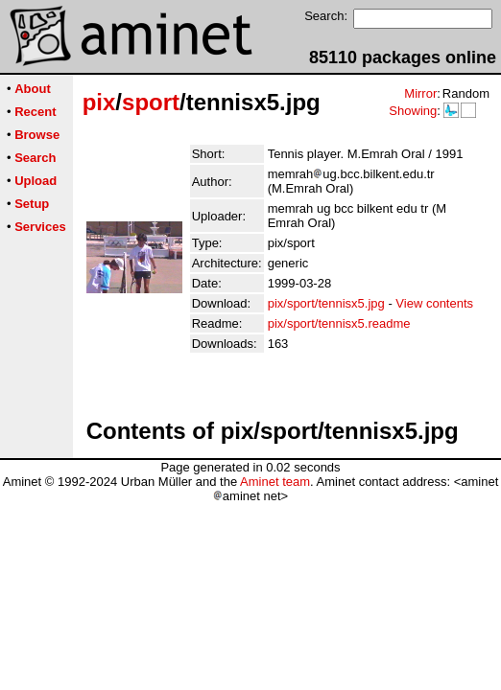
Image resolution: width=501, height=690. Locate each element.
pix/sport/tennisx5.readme (339, 323)
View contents (434, 303)
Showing (413, 111)
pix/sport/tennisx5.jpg (326, 303)
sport (150, 102)
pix (99, 102)
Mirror (420, 93)
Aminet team (275, 481)
